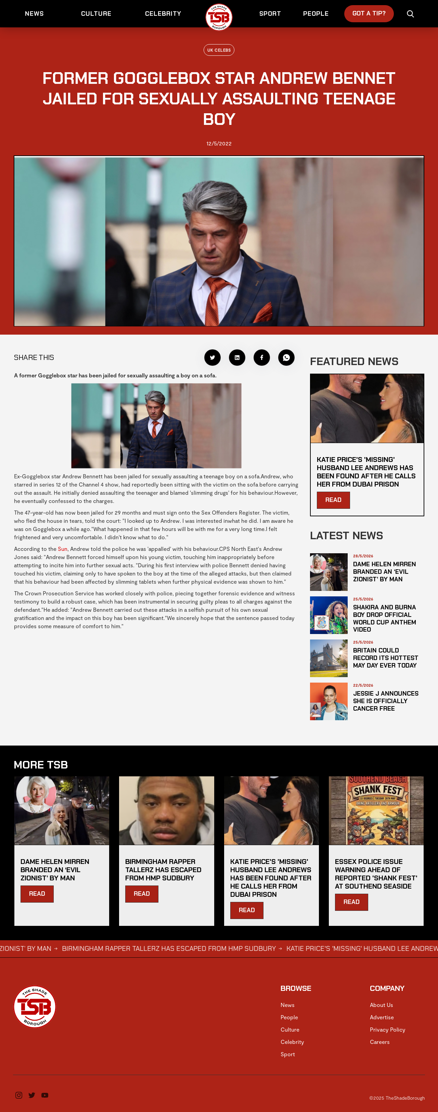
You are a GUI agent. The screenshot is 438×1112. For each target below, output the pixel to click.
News (288, 1004)
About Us (381, 1004)
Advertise (382, 1017)
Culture (290, 1029)
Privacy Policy (387, 1029)
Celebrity (292, 1041)
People (289, 1017)
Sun (62, 548)
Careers (380, 1041)
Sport (288, 1054)
